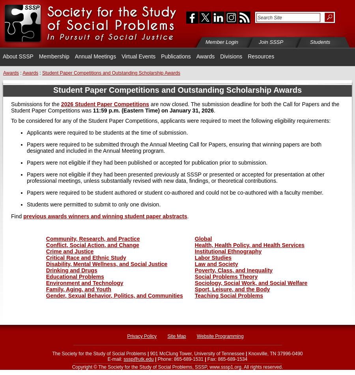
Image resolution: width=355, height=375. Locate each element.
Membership (54, 56)
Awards (205, 56)
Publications (176, 56)
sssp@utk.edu (138, 359)
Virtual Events (138, 56)
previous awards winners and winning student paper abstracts (105, 216)
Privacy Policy (142, 336)
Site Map (176, 336)
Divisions (231, 56)
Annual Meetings (95, 56)
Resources (261, 56)
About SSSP (18, 56)
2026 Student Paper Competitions (105, 104)
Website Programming (220, 336)
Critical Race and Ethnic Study (86, 258)
